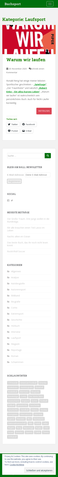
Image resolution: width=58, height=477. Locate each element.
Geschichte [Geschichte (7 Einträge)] (13, 409)
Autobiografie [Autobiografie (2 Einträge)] (27, 387)
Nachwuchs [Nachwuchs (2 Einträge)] (39, 418)
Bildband (15, 295)
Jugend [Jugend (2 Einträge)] (11, 418)
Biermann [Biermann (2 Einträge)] (24, 391)
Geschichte (16, 319)
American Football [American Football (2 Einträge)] (28, 383)
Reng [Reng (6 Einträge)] (19, 427)
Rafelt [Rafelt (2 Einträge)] (37, 423)
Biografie (15, 301)
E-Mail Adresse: (15, 174)
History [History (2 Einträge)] (34, 409)
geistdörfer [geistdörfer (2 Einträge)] (22, 405)
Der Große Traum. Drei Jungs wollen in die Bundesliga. (28, 220)
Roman (14, 356)
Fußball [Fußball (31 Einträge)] (11, 405)
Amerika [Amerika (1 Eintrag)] (43, 383)
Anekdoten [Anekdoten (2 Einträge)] (13, 387)
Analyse (15, 277)
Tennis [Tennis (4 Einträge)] (46, 432)
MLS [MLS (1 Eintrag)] (29, 418)
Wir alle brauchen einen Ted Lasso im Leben (26, 229)
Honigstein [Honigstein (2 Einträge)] (13, 414)
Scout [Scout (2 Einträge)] (10, 432)
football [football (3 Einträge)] (43, 400)
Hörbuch (15, 325)
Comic (14, 307)
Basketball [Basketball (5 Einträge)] (12, 391)
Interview (15, 331)
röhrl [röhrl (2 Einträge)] (46, 427)
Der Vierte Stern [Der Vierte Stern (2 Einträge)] (36, 396)
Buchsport (13, 4)
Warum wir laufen (25, 59)
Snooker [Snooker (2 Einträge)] (19, 432)
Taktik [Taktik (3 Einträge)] (37, 432)
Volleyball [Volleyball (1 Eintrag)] (12, 436)
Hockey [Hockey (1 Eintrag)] (44, 409)
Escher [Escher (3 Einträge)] (34, 400)
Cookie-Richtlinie (17, 464)
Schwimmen (17, 362)
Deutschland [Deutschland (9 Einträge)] (13, 400)
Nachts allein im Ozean (18, 236)
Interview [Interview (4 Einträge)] (38, 414)
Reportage (16, 349)
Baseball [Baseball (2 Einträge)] (39, 387)
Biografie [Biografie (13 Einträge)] (35, 391)
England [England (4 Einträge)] (25, 400)
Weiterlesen (44, 111)
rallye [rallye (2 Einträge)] (45, 423)
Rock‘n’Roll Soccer (16, 251)
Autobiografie (18, 283)
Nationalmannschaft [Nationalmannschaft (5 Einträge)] (17, 423)
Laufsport (16, 337)
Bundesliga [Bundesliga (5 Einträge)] (13, 396)
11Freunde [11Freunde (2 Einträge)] (13, 383)
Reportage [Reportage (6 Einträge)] (28, 427)
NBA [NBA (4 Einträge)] (30, 423)
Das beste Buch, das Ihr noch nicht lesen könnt (27, 244)
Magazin (15, 343)
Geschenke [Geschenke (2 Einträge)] (35, 405)
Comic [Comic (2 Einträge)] (23, 396)
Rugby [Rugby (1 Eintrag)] (38, 427)
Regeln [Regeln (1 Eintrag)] (11, 427)
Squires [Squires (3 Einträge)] (29, 432)
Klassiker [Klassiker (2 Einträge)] (21, 418)
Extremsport (17, 313)
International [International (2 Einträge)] (26, 414)
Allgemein (16, 271)
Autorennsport (18, 289)
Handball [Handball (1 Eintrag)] (25, 409)
